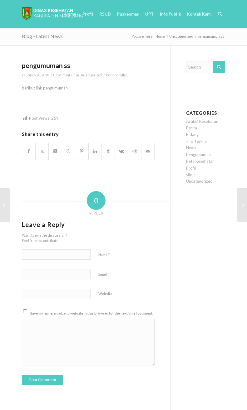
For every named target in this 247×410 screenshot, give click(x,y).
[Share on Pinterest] (81, 151)
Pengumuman (198, 154)
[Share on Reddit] (134, 151)
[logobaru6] (52, 14)
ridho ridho (118, 75)
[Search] (220, 14)
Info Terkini (196, 141)
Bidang (192, 134)
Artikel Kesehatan (202, 121)
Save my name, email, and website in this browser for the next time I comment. (91, 313)
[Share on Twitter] (42, 151)
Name (104, 254)
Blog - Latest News (42, 36)
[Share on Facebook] (28, 151)
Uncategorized (91, 75)
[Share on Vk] (121, 151)
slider (191, 174)
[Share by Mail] (147, 151)
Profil (191, 168)
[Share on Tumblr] (108, 151)
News (191, 147)
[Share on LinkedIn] (95, 151)
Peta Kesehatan (200, 161)
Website (105, 294)
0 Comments (62, 75)
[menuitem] (70, 14)
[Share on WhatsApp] (68, 151)
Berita (191, 127)
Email (103, 274)
